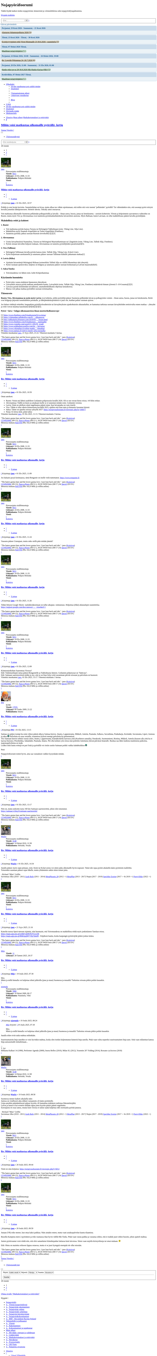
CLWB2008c (6, 339)
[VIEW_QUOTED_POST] (17, 1025)
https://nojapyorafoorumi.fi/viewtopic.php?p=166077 (65, 410)
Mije (3, 951)
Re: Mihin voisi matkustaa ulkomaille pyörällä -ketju (27, 653)
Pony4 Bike (138, 877)
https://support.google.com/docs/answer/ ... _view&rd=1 (23, 607)
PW (2, 703)
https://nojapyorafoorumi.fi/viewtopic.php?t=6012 (39, 1169)
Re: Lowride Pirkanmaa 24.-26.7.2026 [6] (18, 60)
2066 (14, 991)
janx (2, 169)
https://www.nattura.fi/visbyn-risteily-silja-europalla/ (25, 331)
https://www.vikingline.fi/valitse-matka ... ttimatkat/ (24, 328)
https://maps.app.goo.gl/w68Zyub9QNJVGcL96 (20, 934)
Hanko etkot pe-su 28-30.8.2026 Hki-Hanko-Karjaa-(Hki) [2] (26, 70)
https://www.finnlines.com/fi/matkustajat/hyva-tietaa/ (25, 315)
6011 (14, 174)
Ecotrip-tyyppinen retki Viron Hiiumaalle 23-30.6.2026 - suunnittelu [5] (30, 42)
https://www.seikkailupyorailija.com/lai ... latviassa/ (24, 326)
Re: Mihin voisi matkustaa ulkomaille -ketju (23, 379)
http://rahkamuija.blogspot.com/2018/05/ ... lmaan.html (26, 320)
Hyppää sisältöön (8, 15)
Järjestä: (29, 1272)
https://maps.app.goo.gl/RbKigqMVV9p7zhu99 (20, 936)
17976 (14, 707)
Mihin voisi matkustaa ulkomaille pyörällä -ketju (32, 125)
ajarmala (4, 987)
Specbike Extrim (109, 877)
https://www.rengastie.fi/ (69, 478)
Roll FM (18, 342)
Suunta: (46, 1272)
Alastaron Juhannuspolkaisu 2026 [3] (16, 32)
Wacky (3, 837)
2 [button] (6, 152)
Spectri (64, 339)
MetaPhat (71, 877)
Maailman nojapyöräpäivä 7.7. (14, 51)
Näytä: (12, 1272)
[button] (6, 155)
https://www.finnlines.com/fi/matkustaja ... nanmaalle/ (25, 322)
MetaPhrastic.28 (52, 877)
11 (13, 953)
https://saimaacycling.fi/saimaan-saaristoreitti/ (19, 811)
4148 (14, 841)
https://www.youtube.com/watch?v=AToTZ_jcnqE (24, 324)
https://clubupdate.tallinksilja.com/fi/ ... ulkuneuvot (24, 317)
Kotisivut (70, 337)
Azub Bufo (29, 877)
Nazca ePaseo (24, 339)
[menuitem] (25, 86)
